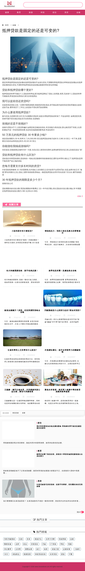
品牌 (17, 544)
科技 (43, 12)
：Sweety (55, 238)
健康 (7, 12)
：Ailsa (55, 276)
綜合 (55, 12)
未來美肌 (53, 554)
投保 (28, 539)
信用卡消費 (50, 539)
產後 (63, 554)
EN (7, 18)
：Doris (15, 397)
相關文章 (12, 204)
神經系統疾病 (40, 554)
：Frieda (15, 355)
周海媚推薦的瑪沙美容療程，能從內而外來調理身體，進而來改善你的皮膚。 (33, 443)
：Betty (55, 397)
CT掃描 (53, 544)
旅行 (38, 549)
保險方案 (55, 549)
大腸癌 (77, 549)
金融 (78, 12)
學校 (62, 544)
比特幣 (18, 549)
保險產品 (16, 554)
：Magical (15, 317)
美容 (67, 12)
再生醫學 (7, 549)
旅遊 (31, 12)
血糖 (72, 539)
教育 (19, 12)
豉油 (25, 544)
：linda (15, 276)
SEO (6, 554)
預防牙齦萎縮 (9, 539)
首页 (7, 25)
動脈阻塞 (27, 554)
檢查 (46, 549)
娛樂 (23, 413)
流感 (21, 539)
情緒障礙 (62, 539)
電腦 (70, 544)
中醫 (70, 554)
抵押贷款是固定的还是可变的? (30, 30)
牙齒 (44, 544)
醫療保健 (7, 544)
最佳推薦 (6, 413)
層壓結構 (28, 549)
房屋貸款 (34, 544)
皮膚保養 (66, 549)
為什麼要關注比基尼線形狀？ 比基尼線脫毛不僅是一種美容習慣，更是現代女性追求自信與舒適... (41, 501)
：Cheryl (55, 315)
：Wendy (15, 236)
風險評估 (38, 539)
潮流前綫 (16, 413)
